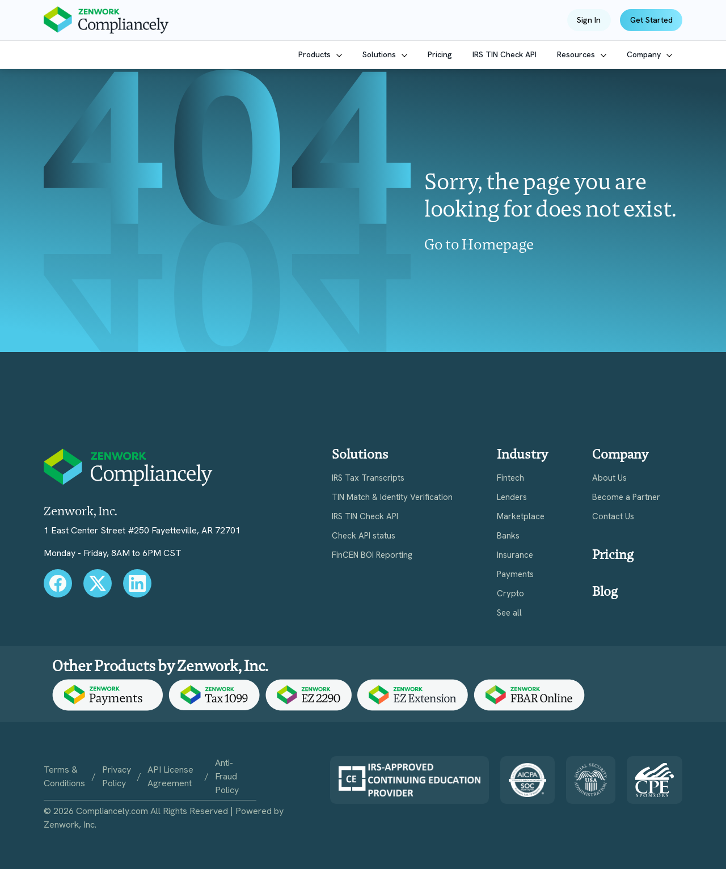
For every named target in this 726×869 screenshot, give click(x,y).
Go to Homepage (479, 244)
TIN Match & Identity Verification (392, 497)
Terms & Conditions (64, 776)
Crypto (510, 594)
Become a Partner (626, 497)
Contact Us (613, 516)
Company (645, 54)
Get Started (651, 20)
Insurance (515, 555)
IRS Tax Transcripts (368, 478)
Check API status (363, 536)
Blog (605, 591)
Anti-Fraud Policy (227, 776)
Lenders (512, 497)
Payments (515, 574)
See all (509, 613)
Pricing (440, 54)
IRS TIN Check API (504, 54)
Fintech (510, 478)
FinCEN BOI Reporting (372, 555)
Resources (577, 54)
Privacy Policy (116, 776)
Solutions (380, 54)
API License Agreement (170, 776)
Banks (508, 536)
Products (315, 54)
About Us (609, 478)
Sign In (589, 20)
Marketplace (520, 516)
